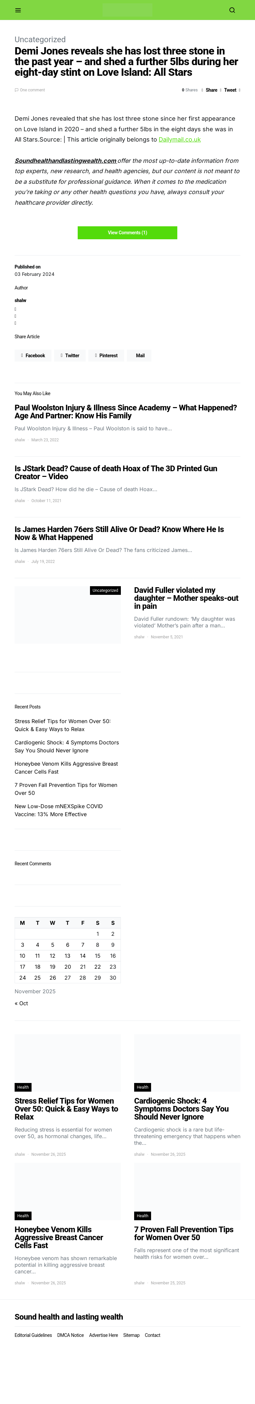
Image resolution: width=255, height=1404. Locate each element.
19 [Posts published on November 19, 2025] (52, 966)
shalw (20, 300)
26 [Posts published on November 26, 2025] (52, 977)
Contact (152, 1335)
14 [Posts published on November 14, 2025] (83, 955)
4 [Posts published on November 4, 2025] (37, 944)
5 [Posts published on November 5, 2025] (52, 944)
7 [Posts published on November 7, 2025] (82, 944)
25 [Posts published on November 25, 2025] (37, 977)
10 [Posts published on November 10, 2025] (22, 955)
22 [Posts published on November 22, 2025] (97, 966)
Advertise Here (103, 1335)
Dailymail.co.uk (180, 139)
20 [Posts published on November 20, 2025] (67, 966)
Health (23, 1087)
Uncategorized (40, 39)
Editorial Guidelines (33, 1335)
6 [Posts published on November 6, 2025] (67, 944)
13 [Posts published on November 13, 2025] (67, 955)
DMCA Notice (70, 1335)
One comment (32, 90)
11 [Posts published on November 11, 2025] (37, 955)
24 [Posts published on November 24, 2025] (22, 977)
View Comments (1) (127, 232)
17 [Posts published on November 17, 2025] (22, 966)
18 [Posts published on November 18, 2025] (38, 966)
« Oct (21, 1003)
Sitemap (131, 1335)
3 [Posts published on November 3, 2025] (22, 944)
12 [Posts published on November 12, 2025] (52, 955)
